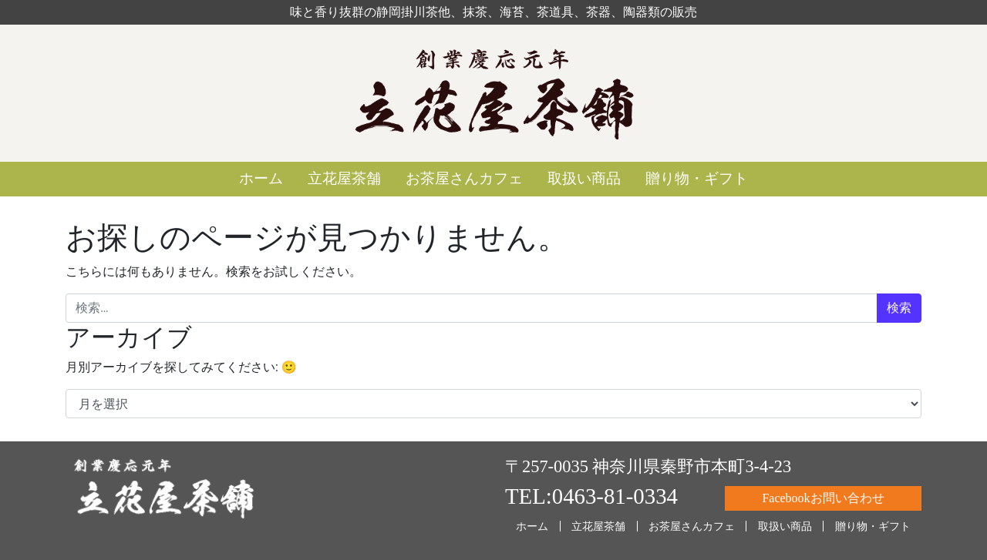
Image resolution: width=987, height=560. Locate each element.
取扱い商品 (584, 178)
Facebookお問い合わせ (823, 498)
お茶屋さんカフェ (464, 178)
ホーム (261, 178)
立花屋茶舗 (344, 178)
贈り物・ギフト (696, 178)
